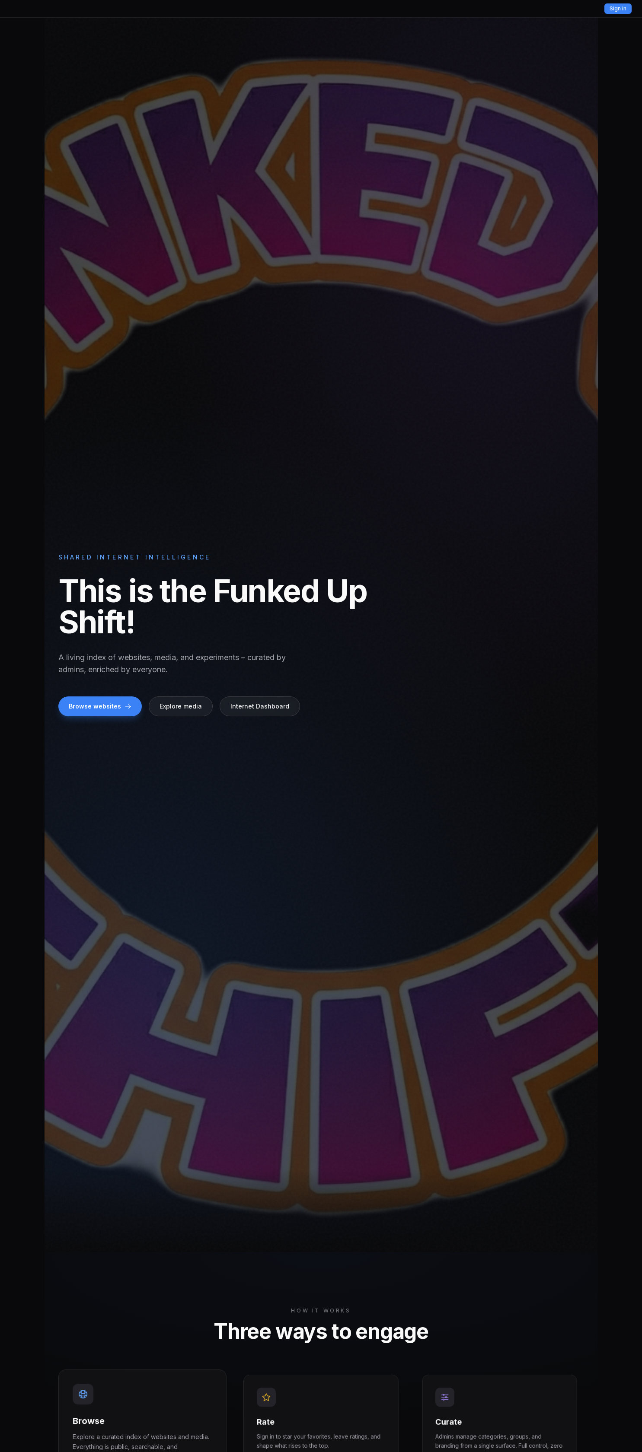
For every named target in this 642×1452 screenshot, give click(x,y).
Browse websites (100, 706)
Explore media (181, 706)
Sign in (618, 8)
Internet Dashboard (259, 706)
